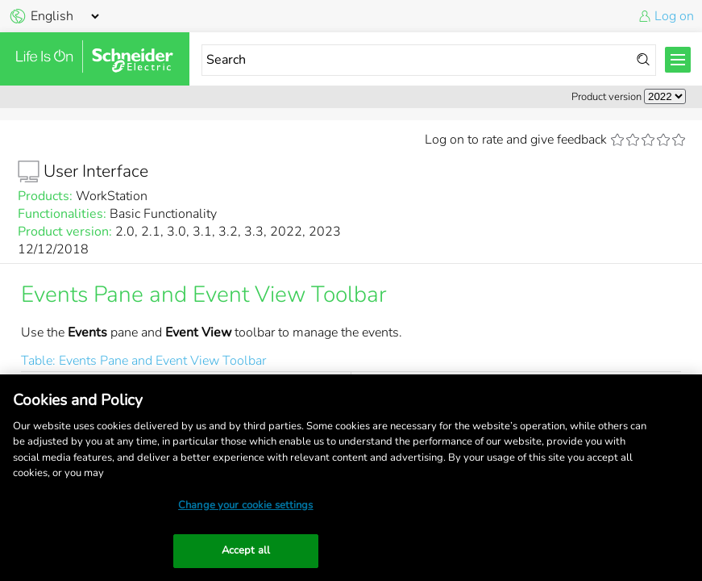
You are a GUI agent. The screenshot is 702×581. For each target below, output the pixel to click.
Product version (606, 97)
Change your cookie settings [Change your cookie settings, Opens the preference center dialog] (246, 505)
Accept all (246, 550)
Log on (674, 16)
